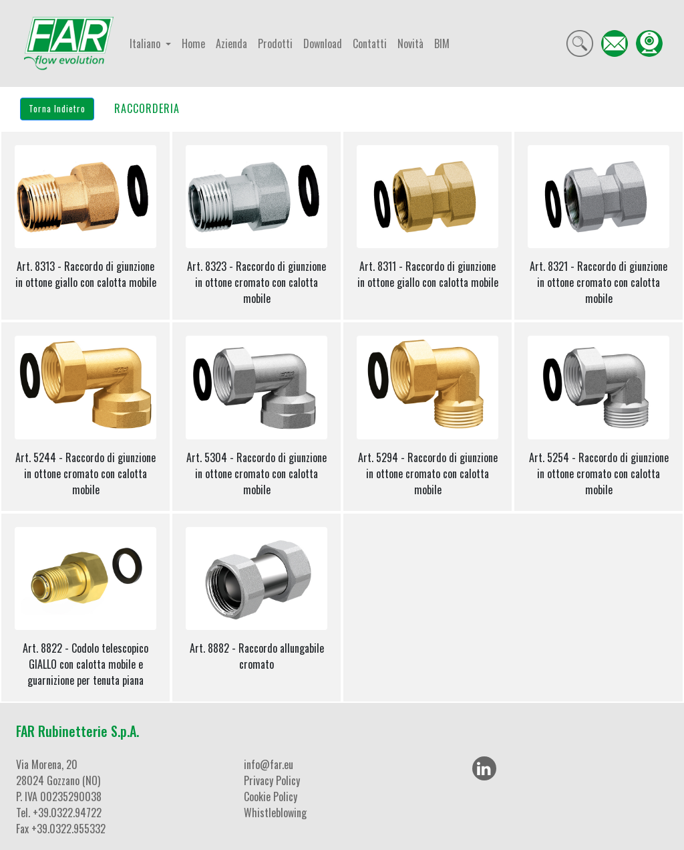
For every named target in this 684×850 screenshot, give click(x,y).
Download (322, 43)
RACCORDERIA (147, 108)
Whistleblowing (275, 813)
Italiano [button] (146, 43)
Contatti (370, 43)
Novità (410, 43)
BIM (442, 43)
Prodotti (275, 43)
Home (193, 43)
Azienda (231, 43)
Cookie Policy (270, 796)
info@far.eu (268, 764)
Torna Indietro (57, 108)
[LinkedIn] (484, 768)
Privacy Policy (272, 780)
